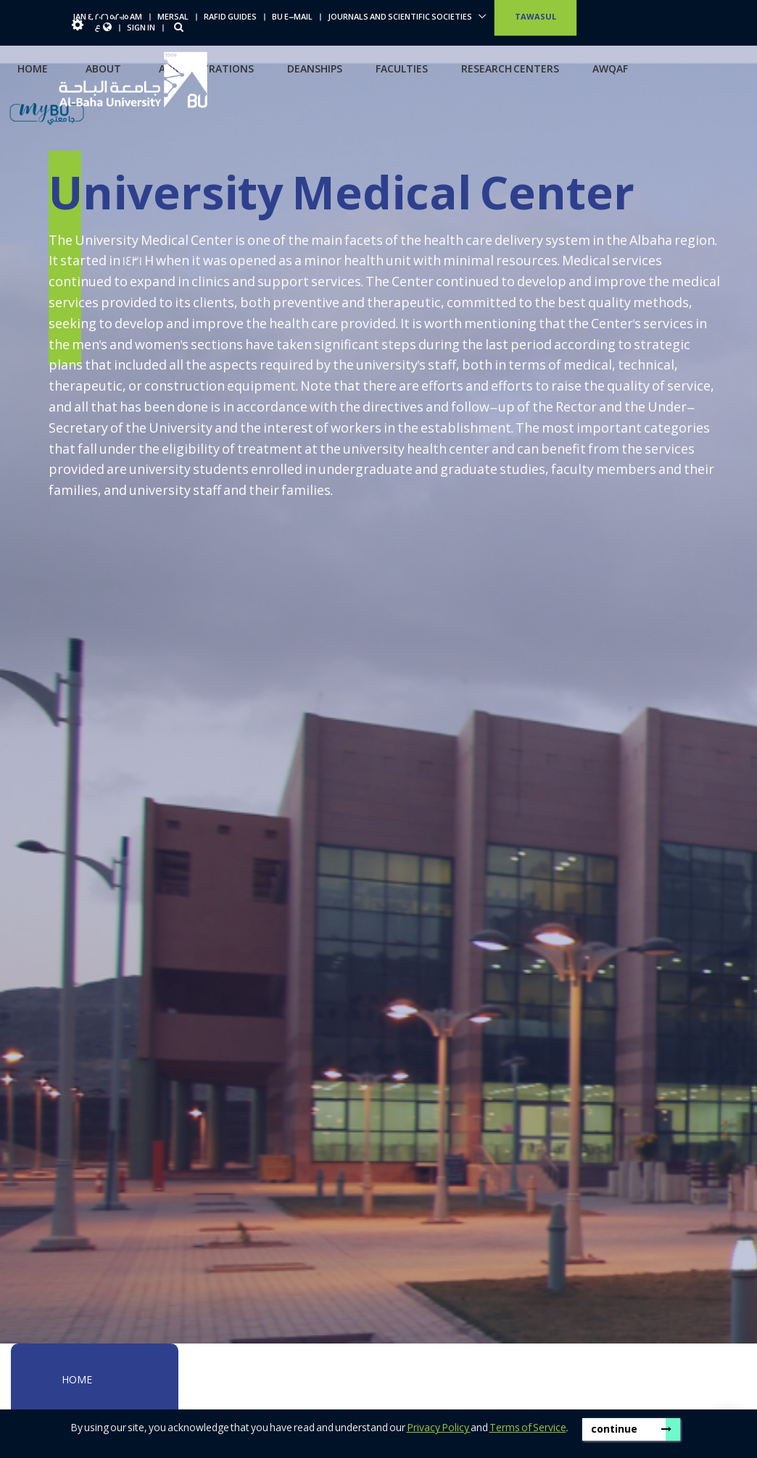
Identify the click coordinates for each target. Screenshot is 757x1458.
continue (631, 1429)
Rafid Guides (230, 17)
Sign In (141, 28)
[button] (78, 28)
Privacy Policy (439, 1427)
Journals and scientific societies (400, 17)
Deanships (314, 69)
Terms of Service (527, 1427)
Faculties (402, 69)
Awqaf (610, 69)
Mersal (173, 17)
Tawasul (535, 17)
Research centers (510, 69)
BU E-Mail (292, 17)
